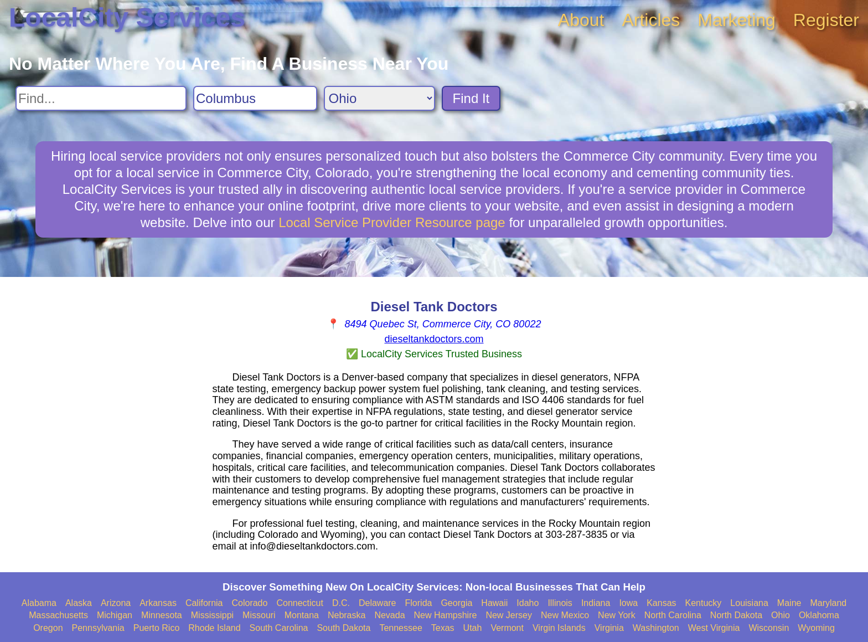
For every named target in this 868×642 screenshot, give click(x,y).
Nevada (389, 615)
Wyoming (816, 628)
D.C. (341, 603)
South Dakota (343, 628)
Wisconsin (768, 628)
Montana (302, 615)
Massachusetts (58, 615)
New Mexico (565, 615)
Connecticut (299, 603)
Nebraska (346, 615)
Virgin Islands (559, 628)
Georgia (456, 603)
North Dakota (736, 615)
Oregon (48, 628)
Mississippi (212, 615)
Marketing (737, 20)
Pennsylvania (98, 628)
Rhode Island (214, 628)
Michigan (114, 615)
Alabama (39, 603)
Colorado (249, 603)
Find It (471, 98)
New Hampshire (445, 615)
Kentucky (703, 603)
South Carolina (279, 628)
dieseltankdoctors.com (433, 339)
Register (826, 20)
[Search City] (255, 98)
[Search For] (101, 98)
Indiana (596, 603)
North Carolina (672, 615)
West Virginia (714, 628)
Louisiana (749, 603)
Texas (442, 628)
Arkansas (158, 603)
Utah (472, 628)
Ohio (780, 615)
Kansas (661, 603)
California (204, 603)
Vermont (507, 628)
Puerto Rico (156, 628)
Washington (656, 628)
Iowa (628, 603)
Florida (418, 603)
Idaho (527, 603)
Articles (651, 20)
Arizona (116, 603)
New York (617, 615)
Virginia (609, 628)
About (581, 20)
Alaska (78, 603)
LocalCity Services (127, 17)
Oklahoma (819, 615)
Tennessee (400, 628)
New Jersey (508, 615)
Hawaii (494, 603)
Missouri (259, 615)
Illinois (559, 603)
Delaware (377, 603)
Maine (789, 603)
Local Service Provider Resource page (391, 222)
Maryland (828, 603)
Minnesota (161, 615)
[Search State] (379, 98)
